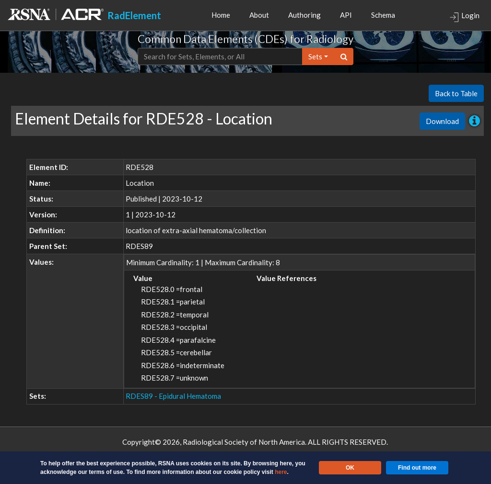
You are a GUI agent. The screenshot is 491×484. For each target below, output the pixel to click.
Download (442, 121)
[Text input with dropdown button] (220, 57)
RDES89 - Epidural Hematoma (173, 396)
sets (315, 56)
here (281, 472)
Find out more (417, 467)
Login (464, 16)
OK (350, 467)
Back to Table (456, 93)
